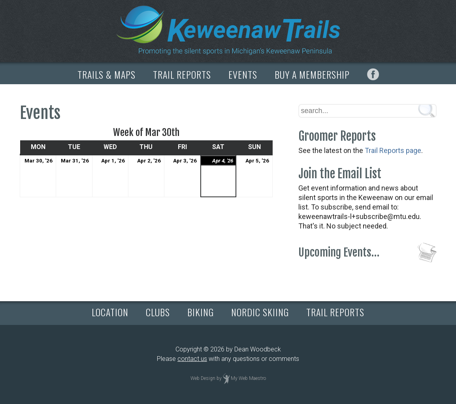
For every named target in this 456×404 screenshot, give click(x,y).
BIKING (200, 312)
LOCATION (110, 312)
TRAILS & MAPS (106, 74)
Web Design (202, 378)
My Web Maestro (248, 378)
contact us (192, 358)
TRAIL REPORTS (182, 74)
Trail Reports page (393, 150)
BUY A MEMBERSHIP (312, 74)
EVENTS (242, 74)
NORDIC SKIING (260, 312)
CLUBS (158, 312)
